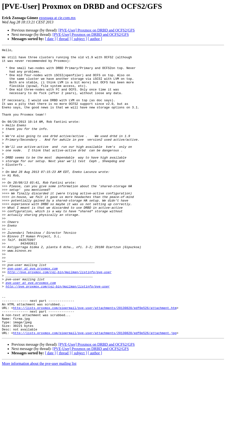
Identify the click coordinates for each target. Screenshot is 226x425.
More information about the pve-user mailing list (39, 421)
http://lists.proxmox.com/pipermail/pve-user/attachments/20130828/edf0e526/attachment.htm (94, 360)
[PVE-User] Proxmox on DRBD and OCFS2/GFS (96, 30)
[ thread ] (64, 39)
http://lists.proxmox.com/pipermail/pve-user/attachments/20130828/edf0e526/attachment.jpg (94, 390)
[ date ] (50, 39)
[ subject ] (79, 39)
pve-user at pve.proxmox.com (32, 313)
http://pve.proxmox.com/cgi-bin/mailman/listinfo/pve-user (59, 317)
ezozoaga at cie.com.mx (57, 18)
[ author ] (95, 39)
